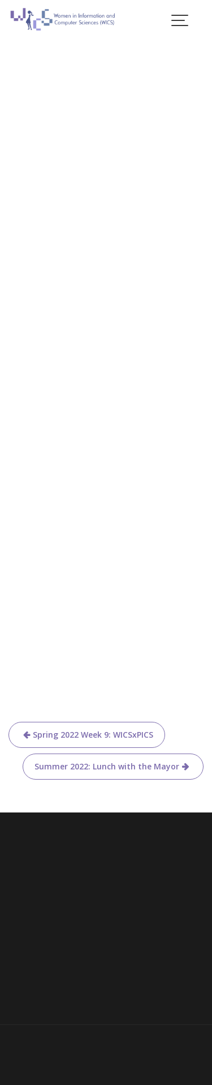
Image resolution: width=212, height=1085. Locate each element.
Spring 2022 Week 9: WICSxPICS (93, 734)
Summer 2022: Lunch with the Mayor (106, 766)
